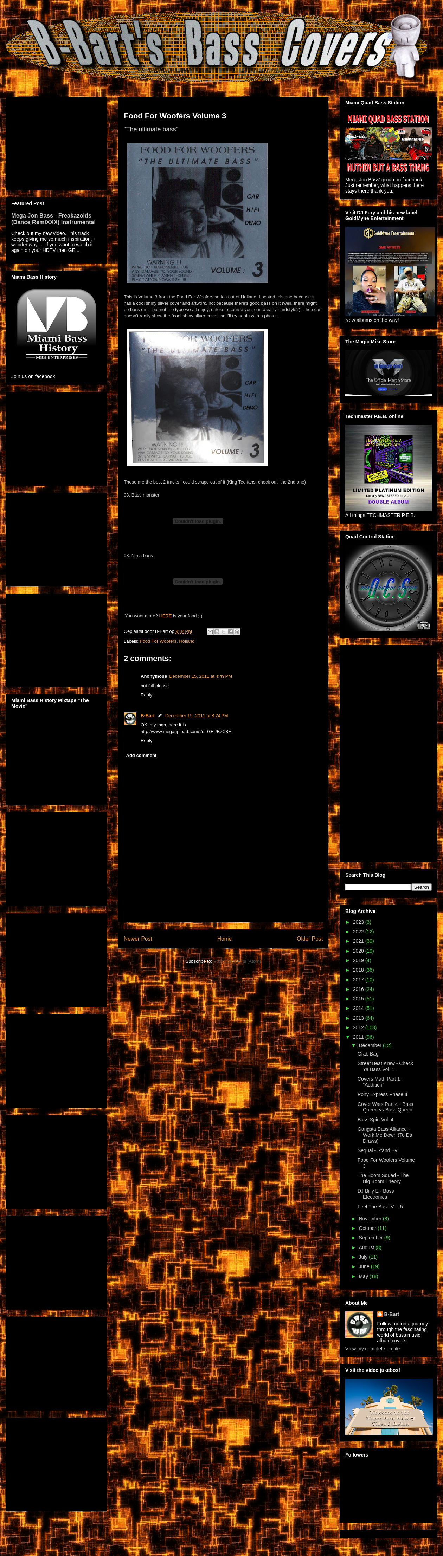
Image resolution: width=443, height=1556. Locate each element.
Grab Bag (368, 1054)
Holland (186, 641)
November (371, 1218)
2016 (359, 989)
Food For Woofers (158, 641)
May (364, 1276)
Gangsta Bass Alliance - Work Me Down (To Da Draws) (385, 1135)
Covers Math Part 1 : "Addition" (380, 1082)
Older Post (310, 939)
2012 (359, 1027)
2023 (359, 922)
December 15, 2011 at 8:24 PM (196, 715)
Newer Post (138, 939)
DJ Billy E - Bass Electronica (376, 1194)
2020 (359, 951)
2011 (359, 1037)
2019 (359, 960)
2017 (359, 980)
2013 (359, 1018)
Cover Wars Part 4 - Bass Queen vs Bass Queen (385, 1107)
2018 (359, 970)
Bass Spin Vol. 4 (375, 1119)
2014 (359, 1008)
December (371, 1045)
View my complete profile (372, 1348)
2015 (359, 998)
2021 (359, 941)
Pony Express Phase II (382, 1094)
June (365, 1266)
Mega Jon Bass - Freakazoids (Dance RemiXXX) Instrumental (53, 218)
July (364, 1257)
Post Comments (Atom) (237, 961)
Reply (146, 695)
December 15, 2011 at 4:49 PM (200, 676)
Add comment (141, 755)
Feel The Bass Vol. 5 (380, 1207)
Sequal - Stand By (377, 1150)
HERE (165, 615)
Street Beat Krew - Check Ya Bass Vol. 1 (385, 1066)
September (371, 1237)
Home (224, 939)
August (367, 1247)
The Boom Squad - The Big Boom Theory (383, 1178)
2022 (359, 931)
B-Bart (148, 715)
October (368, 1228)
